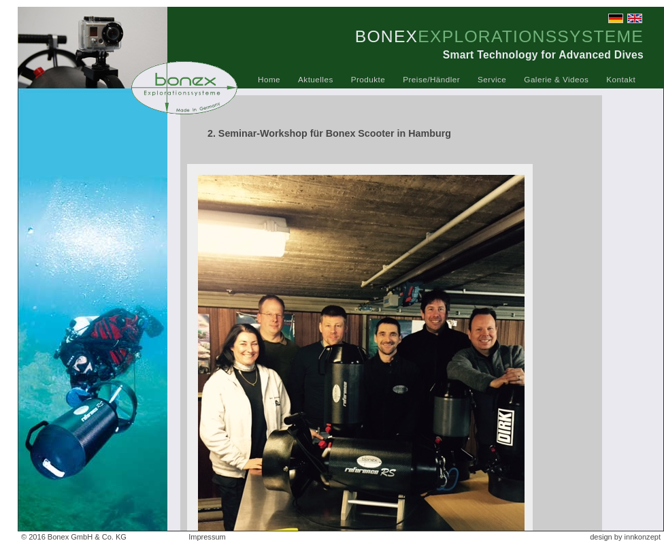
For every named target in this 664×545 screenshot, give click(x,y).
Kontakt (620, 79)
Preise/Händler (431, 79)
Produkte (368, 79)
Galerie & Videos (556, 79)
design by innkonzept (625, 537)
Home (269, 79)
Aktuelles (315, 79)
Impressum (207, 537)
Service (492, 79)
